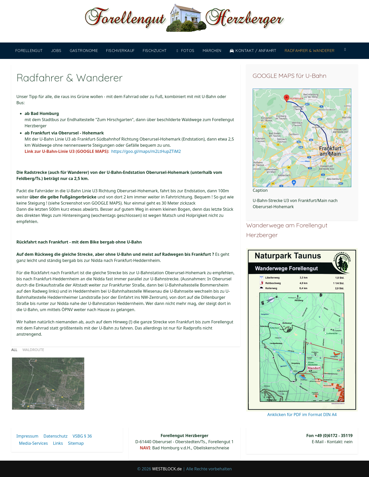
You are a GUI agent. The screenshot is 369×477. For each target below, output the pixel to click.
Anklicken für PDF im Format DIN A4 (302, 414)
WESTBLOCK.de (167, 469)
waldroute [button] (33, 349)
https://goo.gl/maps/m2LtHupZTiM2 (146, 151)
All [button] (14, 349)
